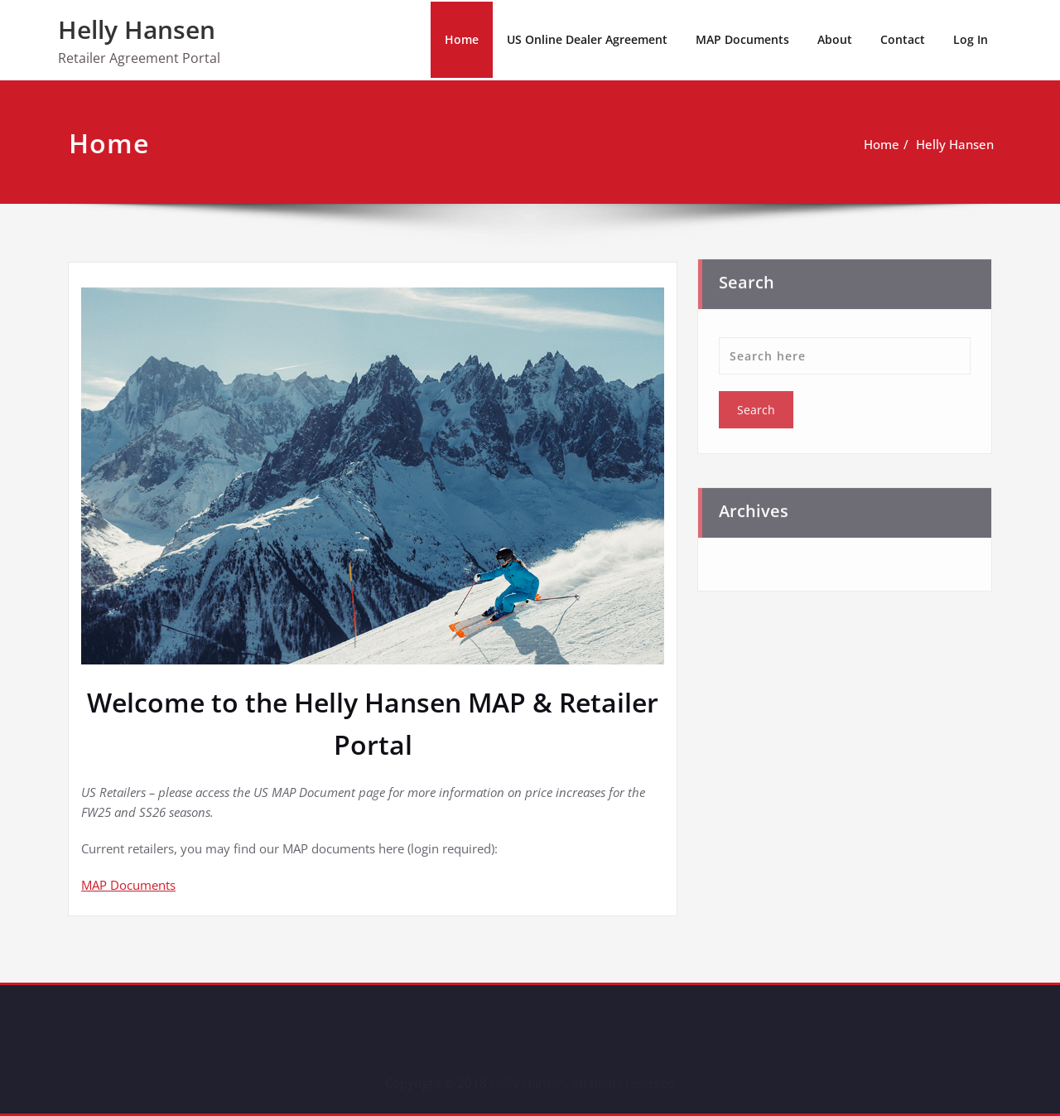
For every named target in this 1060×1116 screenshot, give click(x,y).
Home (462, 39)
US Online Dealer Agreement (587, 39)
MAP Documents (742, 39)
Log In (970, 39)
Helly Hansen (136, 29)
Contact (902, 39)
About (834, 39)
